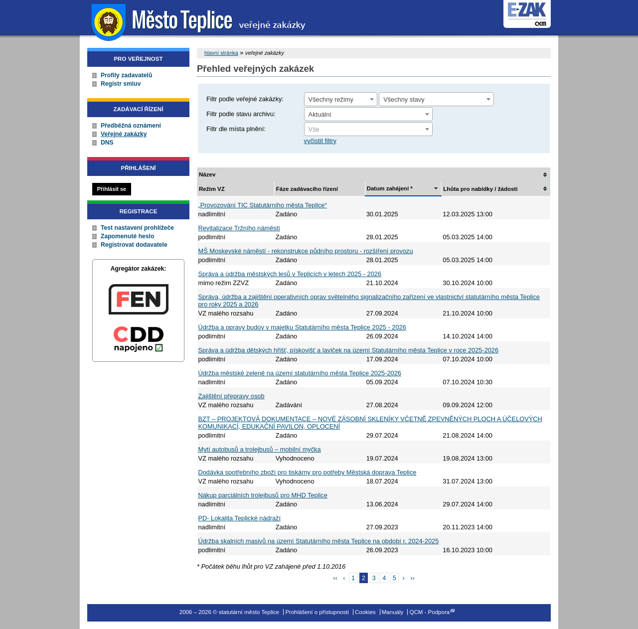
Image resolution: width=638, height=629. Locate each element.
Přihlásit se (111, 189)
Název (207, 174)
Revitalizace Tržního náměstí (239, 228)
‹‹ (335, 578)
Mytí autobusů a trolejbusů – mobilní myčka (259, 449)
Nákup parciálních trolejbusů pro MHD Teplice (262, 495)
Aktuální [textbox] (320, 114)
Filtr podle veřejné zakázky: (245, 99)
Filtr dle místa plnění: (236, 129)
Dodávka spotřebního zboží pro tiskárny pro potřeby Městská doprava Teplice (307, 472)
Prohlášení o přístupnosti (316, 612)
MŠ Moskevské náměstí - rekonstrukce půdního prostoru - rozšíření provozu (305, 251)
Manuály (393, 612)
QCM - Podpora (430, 612)
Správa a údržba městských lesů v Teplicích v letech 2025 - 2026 (290, 274)
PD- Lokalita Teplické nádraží (239, 518)
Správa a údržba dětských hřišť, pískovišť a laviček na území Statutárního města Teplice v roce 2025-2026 (348, 350)
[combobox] (340, 99)
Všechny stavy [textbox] (404, 99)
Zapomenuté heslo (127, 236)
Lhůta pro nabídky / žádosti (480, 189)
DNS (107, 142)
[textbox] (368, 130)
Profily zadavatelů (126, 75)
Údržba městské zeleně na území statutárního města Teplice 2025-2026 (299, 373)
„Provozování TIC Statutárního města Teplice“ (262, 205)
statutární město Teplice (199, 21)
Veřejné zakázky (124, 134)
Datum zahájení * (390, 188)
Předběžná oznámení (131, 125)
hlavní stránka (221, 53)
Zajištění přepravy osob (231, 396)
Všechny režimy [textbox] (331, 99)
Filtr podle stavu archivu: (241, 114)
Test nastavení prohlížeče (137, 227)
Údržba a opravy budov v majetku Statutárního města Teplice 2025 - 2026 (302, 327)
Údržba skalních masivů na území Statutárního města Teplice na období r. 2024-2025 (318, 541)
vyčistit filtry (320, 141)
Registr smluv (121, 83)
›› (412, 578)
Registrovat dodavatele (134, 244)
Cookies (365, 612)
